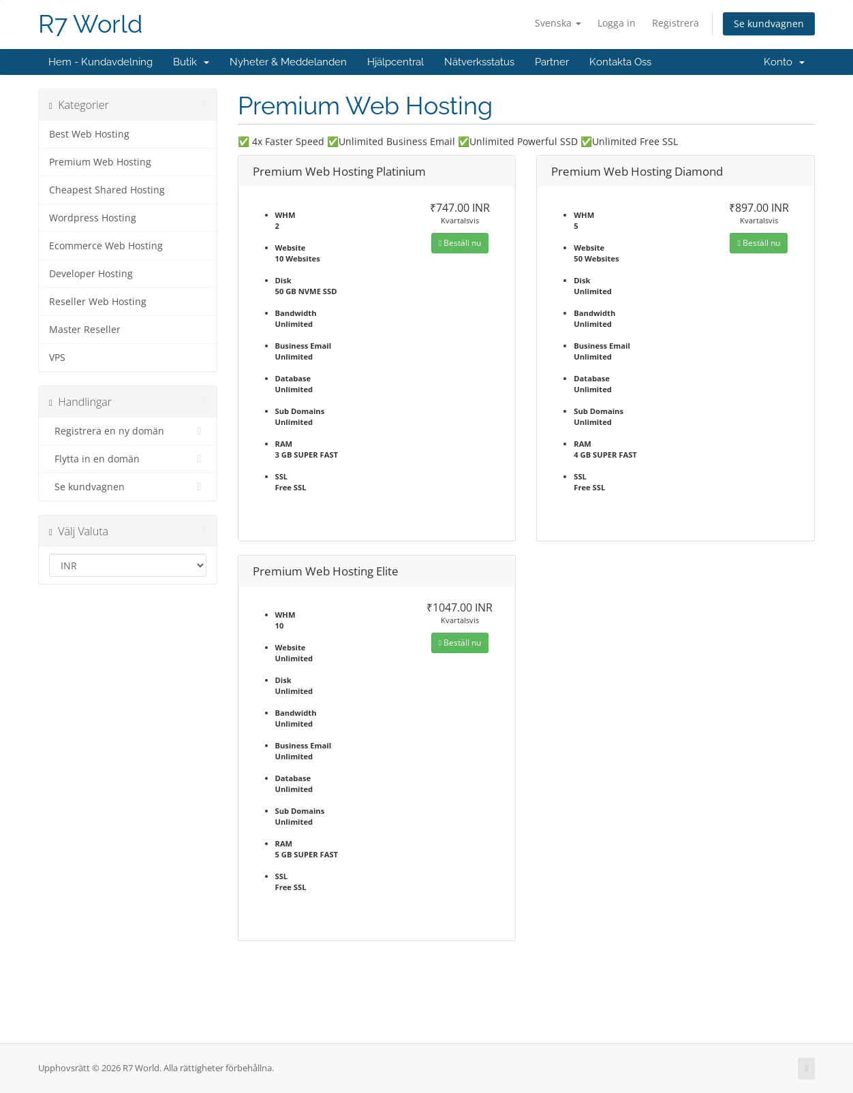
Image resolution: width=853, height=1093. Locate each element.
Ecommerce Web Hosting (106, 246)
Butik (191, 62)
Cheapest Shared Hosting (107, 190)
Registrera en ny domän (127, 431)
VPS (57, 357)
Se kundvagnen (769, 23)
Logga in (617, 22)
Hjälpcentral (395, 62)
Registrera (675, 22)
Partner (552, 62)
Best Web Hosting (89, 134)
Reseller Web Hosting (97, 302)
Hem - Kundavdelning (100, 62)
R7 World (90, 24)
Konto (784, 62)
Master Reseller (85, 329)
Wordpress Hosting (92, 218)
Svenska (558, 22)
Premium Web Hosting (100, 162)
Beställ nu (460, 243)
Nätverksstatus (479, 62)
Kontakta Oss (620, 62)
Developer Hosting (91, 274)
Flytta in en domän (127, 459)
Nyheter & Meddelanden (288, 62)
